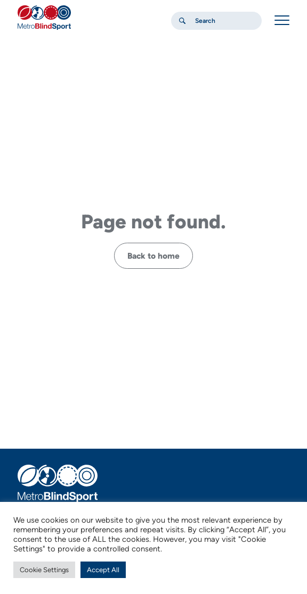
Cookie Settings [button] (44, 570)
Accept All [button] (103, 570)
